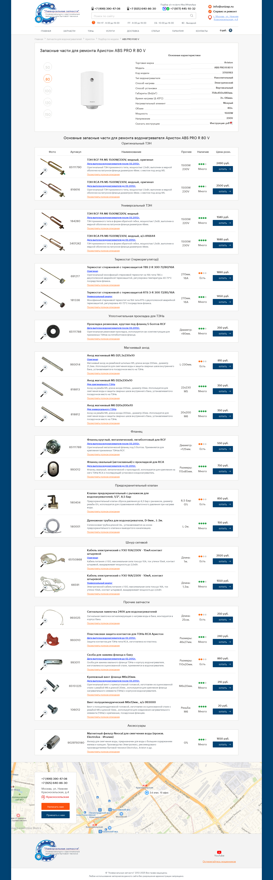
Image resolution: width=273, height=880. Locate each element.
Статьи (155, 30)
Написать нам (55, 806)
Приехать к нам (55, 815)
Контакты (202, 30)
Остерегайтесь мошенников (219, 861)
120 (48, 102)
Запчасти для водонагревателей (64, 38)
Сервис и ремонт (225, 11)
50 (47, 67)
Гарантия (178, 30)
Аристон (90, 38)
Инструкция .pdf (221, 123)
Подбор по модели (108, 38)
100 (48, 90)
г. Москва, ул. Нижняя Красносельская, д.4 (225, 17)
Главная (46, 30)
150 (48, 114)
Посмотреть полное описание (103, 174)
